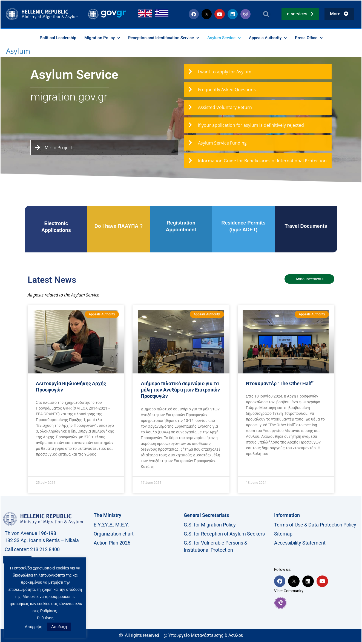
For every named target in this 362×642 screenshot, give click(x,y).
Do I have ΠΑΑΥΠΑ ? (118, 226)
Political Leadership (51, 38)
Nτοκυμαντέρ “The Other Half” (280, 384)
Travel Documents (306, 226)
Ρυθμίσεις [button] (45, 618)
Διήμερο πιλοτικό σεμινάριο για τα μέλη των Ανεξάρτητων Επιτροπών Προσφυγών (180, 390)
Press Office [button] (315, 38)
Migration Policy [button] (97, 38)
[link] (316, 603)
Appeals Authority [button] (272, 38)
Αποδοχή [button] (59, 626)
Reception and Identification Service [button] (162, 38)
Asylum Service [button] (226, 38)
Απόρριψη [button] (33, 626)
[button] (266, 14)
